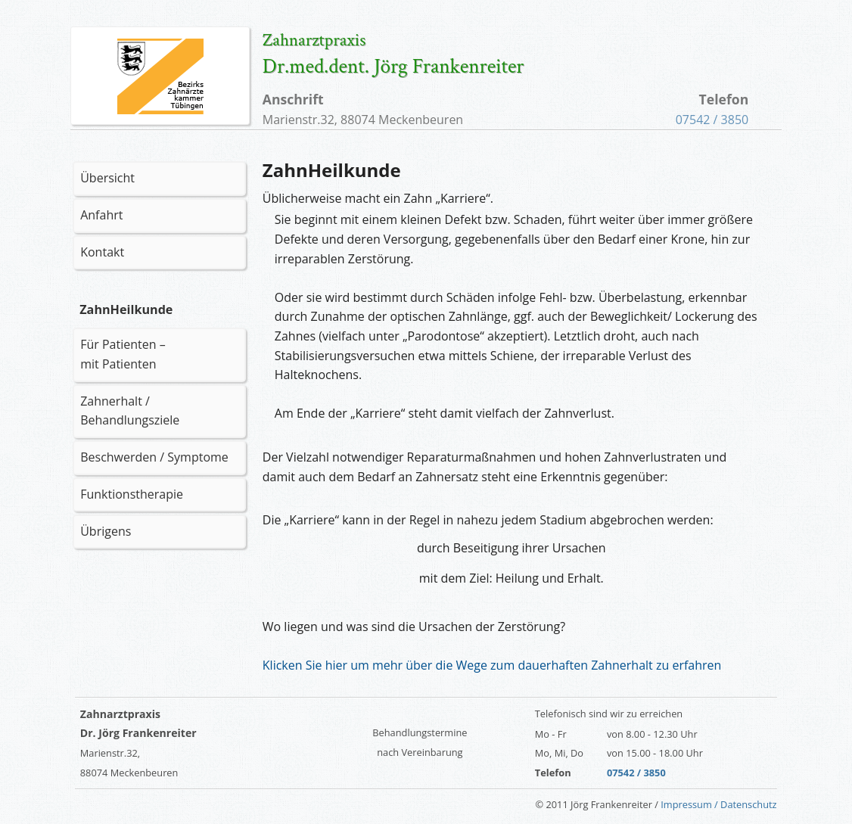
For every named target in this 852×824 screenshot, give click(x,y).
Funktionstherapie (131, 494)
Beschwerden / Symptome (154, 457)
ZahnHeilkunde (126, 309)
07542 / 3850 (712, 119)
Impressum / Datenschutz (718, 804)
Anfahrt (101, 215)
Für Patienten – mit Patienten (122, 354)
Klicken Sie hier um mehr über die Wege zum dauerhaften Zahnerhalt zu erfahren (492, 665)
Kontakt (102, 252)
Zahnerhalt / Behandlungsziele (129, 411)
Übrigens (105, 531)
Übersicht (107, 177)
